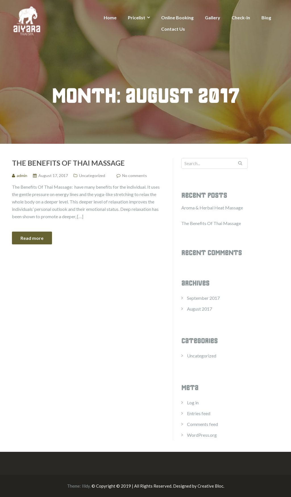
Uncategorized (92, 175)
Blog (266, 17)
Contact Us (173, 29)
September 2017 (203, 298)
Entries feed (198, 413)
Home (110, 17)
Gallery (212, 17)
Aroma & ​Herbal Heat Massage (212, 207)
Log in (193, 402)
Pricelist (136, 17)
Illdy (86, 485)
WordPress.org (202, 435)
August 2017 (199, 308)
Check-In (241, 17)
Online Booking (177, 17)
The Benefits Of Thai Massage (68, 163)
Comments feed (202, 424)
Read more (31, 238)
